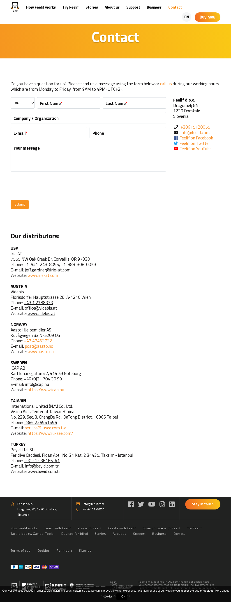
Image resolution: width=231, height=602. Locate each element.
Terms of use (21, 550)
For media (64, 550)
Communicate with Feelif (161, 528)
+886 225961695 (40, 422)
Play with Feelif (90, 528)
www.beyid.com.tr (44, 471)
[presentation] (45, 185)
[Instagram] (162, 504)
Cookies (43, 550)
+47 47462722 (38, 340)
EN (186, 17)
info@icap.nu (37, 384)
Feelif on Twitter (195, 143)
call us (166, 83)
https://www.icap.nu (46, 389)
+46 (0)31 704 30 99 (43, 378)
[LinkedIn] (172, 504)
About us (112, 7)
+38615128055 (195, 127)
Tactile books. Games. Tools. (33, 533)
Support (133, 7)
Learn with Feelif (58, 528)
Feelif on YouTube (196, 148)
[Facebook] (131, 504)
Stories (91, 7)
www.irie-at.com (43, 275)
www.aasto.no (41, 351)
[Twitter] (141, 504)
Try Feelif (70, 7)
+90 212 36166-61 (42, 460)
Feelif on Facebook (196, 137)
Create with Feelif (122, 528)
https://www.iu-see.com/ (50, 433)
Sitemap (85, 550)
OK (123, 596)
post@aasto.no (39, 346)
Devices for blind (74, 533)
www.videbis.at (41, 313)
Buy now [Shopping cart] (207, 17)
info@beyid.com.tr (42, 466)
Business (154, 7)
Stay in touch (203, 504)
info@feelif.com (195, 132)
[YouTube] (151, 504)
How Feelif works (41, 7)
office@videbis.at (41, 308)
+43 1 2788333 (38, 302)
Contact (175, 7)
